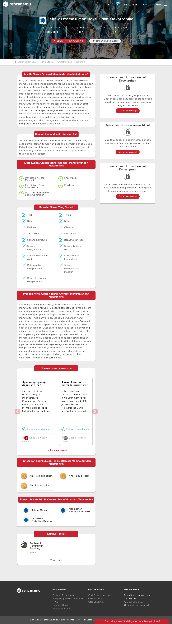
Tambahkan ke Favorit (105, 41)
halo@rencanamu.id (136, 605)
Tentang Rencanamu (63, 595)
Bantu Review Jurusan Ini (69, 41)
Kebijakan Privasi (61, 608)
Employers (131, 5)
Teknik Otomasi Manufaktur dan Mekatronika (62, 62)
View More (56, 560)
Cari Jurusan (95, 598)
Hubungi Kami (60, 605)
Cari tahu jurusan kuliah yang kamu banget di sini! (132, 621)
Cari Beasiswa (96, 602)
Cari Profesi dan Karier (100, 595)
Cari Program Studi (27, 62)
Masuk (147, 5)
